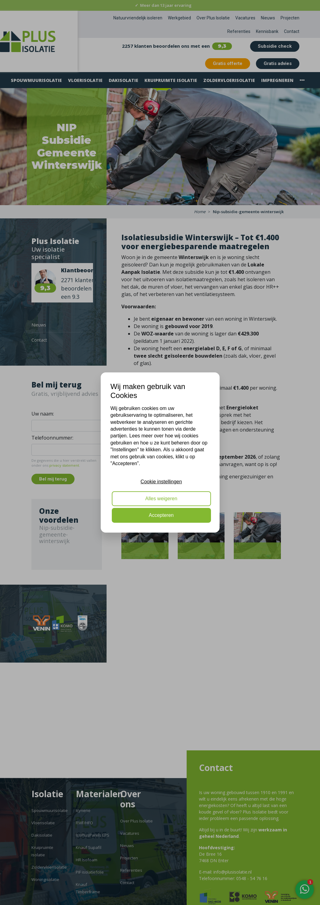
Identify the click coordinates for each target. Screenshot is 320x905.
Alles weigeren (161, 498)
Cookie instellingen (161, 481)
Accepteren (161, 515)
